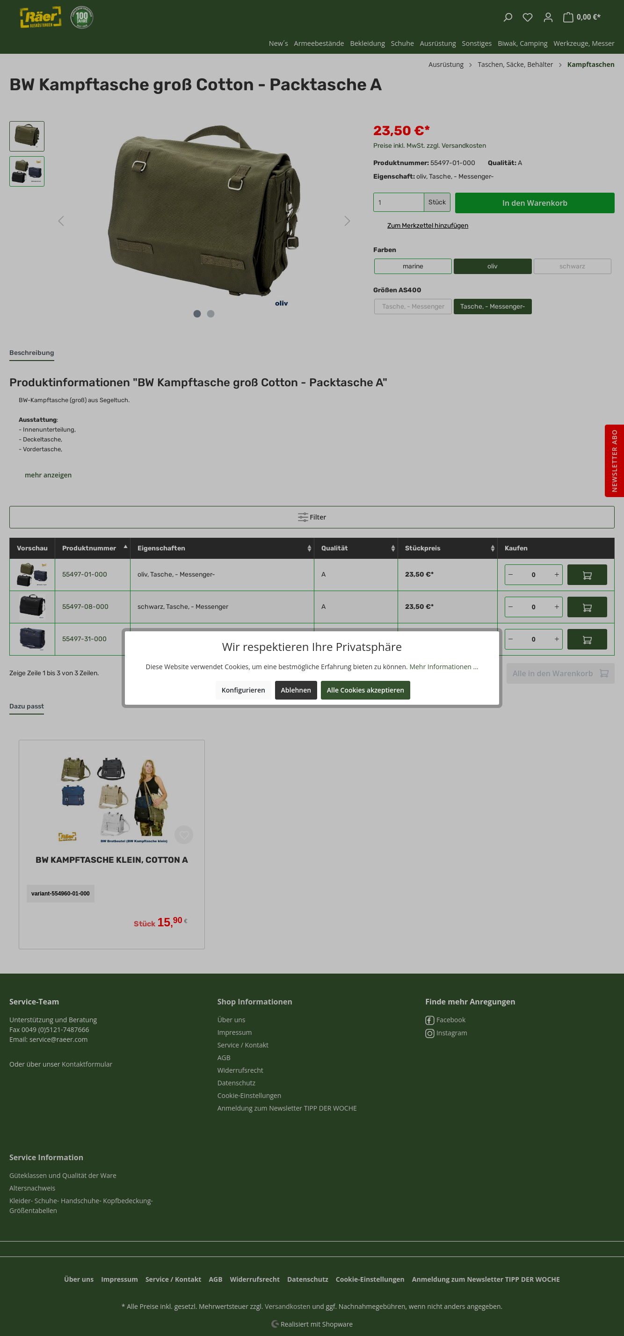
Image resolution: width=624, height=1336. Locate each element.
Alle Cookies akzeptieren (365, 690)
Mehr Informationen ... (443, 666)
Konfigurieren (243, 690)
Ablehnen (296, 690)
